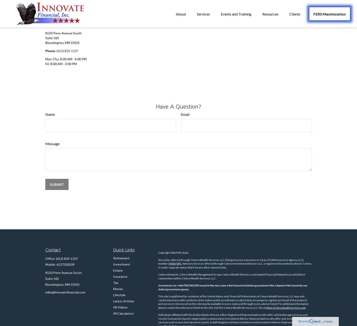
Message (52, 144)
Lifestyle (119, 295)
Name (50, 114)
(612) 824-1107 (67, 51)
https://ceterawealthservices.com (286, 307)
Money (118, 289)
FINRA (172, 263)
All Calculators (123, 313)
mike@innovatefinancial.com (65, 292)
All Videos (120, 307)
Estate (118, 270)
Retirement (121, 258)
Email (185, 114)
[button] (181, 14)
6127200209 (65, 264)
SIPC (179, 263)
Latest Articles (123, 301)
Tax (115, 283)
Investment (121, 264)
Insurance (120, 276)
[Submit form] (57, 184)
